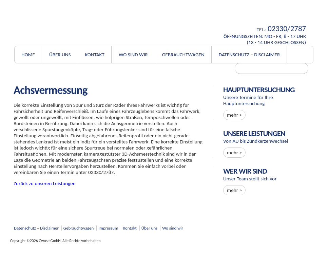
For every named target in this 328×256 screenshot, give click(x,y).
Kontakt (94, 55)
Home (28, 55)
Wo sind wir (133, 55)
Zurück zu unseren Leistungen (45, 183)
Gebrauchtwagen (183, 55)
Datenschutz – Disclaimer (249, 55)
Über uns (60, 55)
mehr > (234, 115)
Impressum (108, 228)
